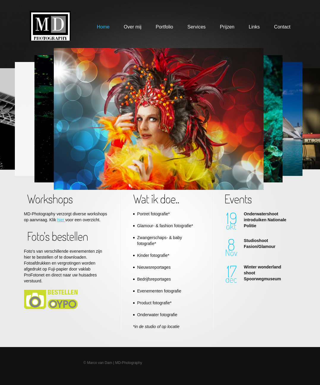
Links (254, 26)
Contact (282, 26)
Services (196, 26)
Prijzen (227, 26)
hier (61, 219)
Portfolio (164, 26)
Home (103, 26)
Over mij (132, 26)
